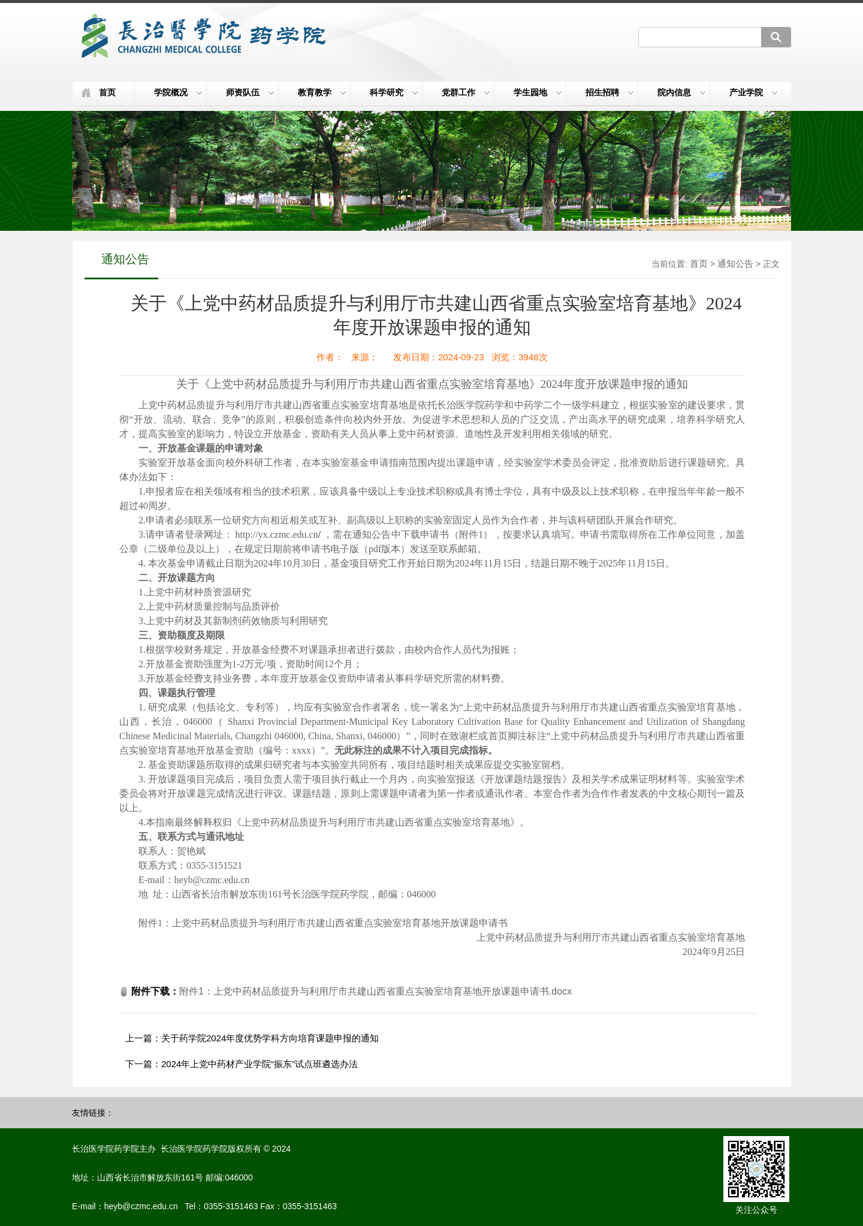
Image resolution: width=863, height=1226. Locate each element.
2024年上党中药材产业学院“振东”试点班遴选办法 (259, 1064)
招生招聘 (609, 92)
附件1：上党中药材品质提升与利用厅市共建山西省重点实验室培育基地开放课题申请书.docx (375, 991)
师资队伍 (250, 92)
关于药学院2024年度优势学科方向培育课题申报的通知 (270, 1038)
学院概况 (178, 92)
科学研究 (394, 92)
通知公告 (735, 263)
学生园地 (538, 92)
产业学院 (753, 92)
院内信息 (681, 92)
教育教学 (322, 92)
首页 (107, 92)
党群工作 (466, 92)
